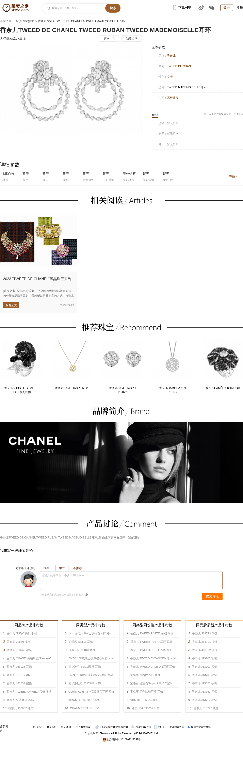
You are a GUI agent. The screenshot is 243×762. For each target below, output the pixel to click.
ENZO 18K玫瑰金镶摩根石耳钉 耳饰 (91, 658)
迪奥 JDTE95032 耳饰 (146, 708)
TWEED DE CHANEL (68, 21)
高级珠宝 (172, 97)
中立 (62, 568)
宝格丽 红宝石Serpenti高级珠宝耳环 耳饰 (156, 683)
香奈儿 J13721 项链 (204, 641)
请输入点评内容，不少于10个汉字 (63, 575)
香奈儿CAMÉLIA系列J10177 (172, 390)
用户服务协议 (83, 727)
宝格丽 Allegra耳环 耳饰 (145, 675)
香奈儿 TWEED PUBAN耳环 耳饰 (151, 641)
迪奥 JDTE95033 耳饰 (144, 700)
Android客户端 (141, 727)
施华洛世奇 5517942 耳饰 (84, 683)
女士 (170, 76)
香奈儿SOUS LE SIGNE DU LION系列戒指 (21, 390)
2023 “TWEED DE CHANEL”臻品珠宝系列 (37, 279)
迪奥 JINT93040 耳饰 (82, 650)
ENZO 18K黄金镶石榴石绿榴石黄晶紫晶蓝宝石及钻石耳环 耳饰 (108, 675)
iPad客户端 (122, 727)
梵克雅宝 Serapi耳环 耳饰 (84, 666)
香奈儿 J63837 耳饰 (20, 708)
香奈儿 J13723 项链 (204, 633)
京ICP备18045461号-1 (146, 733)
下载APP (182, 7)
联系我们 (51, 727)
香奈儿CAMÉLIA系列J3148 (223, 388)
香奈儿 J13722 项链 (204, 650)
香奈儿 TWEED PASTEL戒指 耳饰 (152, 633)
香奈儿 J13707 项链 (204, 658)
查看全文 (11, 305)
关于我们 (37, 727)
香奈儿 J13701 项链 (204, 666)
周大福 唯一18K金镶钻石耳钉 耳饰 (90, 633)
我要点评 (131, 38)
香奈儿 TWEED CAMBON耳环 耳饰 (152, 666)
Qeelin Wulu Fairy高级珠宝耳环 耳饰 (91, 691)
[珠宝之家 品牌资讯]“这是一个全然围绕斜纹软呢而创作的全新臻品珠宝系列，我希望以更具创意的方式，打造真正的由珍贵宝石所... (38, 295)
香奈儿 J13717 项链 (204, 700)
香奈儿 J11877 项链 (19, 675)
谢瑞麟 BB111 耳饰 (81, 641)
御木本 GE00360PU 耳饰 (84, 700)
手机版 (159, 727)
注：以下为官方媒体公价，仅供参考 (223, 114)
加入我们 (66, 727)
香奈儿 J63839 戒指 (19, 683)
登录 (226, 7)
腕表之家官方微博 (201, 727)
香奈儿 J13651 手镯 (204, 691)
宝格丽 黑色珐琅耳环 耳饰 (146, 691)
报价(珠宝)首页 (25, 21)
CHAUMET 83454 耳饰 (84, 708)
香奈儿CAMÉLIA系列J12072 (122, 390)
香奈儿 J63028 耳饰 (19, 666)
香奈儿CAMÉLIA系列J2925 (72, 388)
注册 (240, 7)
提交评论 (212, 596)
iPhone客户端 (105, 727)
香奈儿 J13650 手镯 (204, 683)
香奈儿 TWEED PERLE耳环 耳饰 (151, 650)
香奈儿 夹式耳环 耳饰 (20, 700)
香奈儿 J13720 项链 (206, 708)
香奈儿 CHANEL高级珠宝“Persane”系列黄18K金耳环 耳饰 (43, 658)
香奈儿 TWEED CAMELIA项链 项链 (29, 691)
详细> (233, 176)
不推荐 (77, 568)
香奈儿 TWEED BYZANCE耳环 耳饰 (153, 658)
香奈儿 (171, 55)
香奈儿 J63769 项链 (19, 650)
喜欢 (107, 38)
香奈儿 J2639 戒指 (18, 641)
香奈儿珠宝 (45, 21)
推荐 (46, 568)
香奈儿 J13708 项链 (204, 675)
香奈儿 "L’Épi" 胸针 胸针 (22, 633)
